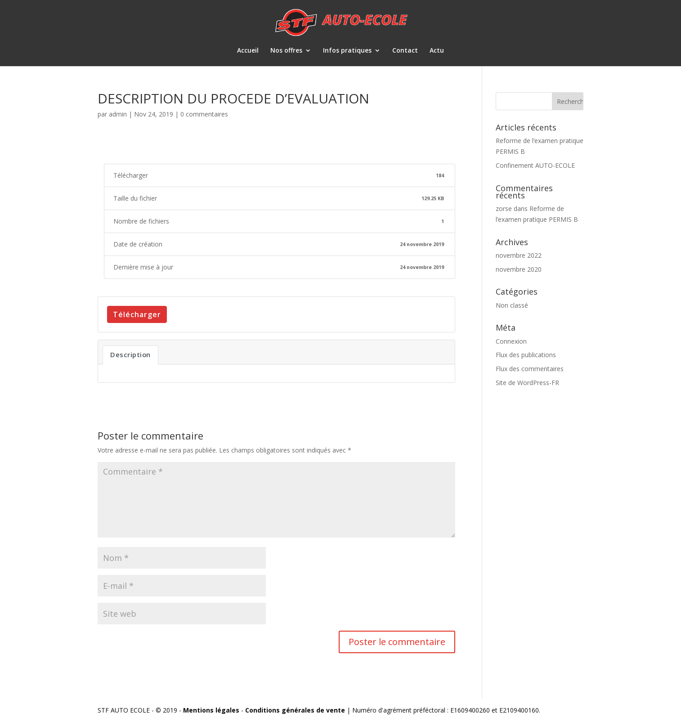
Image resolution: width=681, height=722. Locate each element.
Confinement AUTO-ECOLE (535, 165)
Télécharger (137, 314)
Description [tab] (130, 354)
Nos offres (286, 50)
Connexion (511, 341)
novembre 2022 (519, 255)
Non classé (512, 305)
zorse (504, 208)
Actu (437, 50)
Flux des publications (526, 354)
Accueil (248, 50)
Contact (405, 50)
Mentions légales (211, 710)
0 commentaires (204, 114)
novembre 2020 (519, 269)
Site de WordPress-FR (527, 382)
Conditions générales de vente (295, 710)
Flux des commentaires (530, 368)
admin (118, 114)
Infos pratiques (347, 50)
